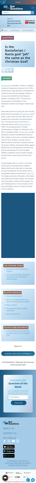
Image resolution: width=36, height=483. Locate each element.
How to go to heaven (14, 21)
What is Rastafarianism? (14, 296)
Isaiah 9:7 (30, 173)
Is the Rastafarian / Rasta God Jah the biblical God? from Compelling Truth (18, 333)
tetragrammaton (24, 124)
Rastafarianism (6, 85)
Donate (18, 2)
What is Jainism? (11, 305)
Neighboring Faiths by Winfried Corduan (17, 270)
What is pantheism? (13, 314)
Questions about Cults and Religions (18, 353)
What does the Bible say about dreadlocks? (16, 309)
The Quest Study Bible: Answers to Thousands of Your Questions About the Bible (18, 276)
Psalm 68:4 (25, 114)
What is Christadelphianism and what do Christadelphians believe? (18, 300)
